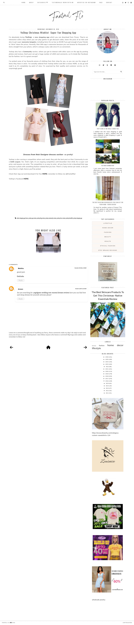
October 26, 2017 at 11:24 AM (80, 288)
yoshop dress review (61, 218)
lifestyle (107, 223)
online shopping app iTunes (22, 218)
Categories (41, 2)
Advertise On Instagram (86, 2)
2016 (107, 381)
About (31, 2)
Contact (109, 2)
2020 (107, 371)
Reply (21, 280)
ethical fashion (107, 245)
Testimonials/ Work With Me (63, 2)
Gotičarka (20, 276)
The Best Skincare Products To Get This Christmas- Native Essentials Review (108, 295)
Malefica (21, 268)
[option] (48, 242)
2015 (107, 383)
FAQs (101, 2)
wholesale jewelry (98, 600)
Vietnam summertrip (107, 165)
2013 (107, 388)
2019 (107, 373)
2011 (107, 393)
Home (24, 2)
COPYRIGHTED (127, 622)
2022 (107, 366)
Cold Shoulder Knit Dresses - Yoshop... (48, 248)
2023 (107, 364)
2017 (107, 378)
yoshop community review (50, 218)
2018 (107, 376)
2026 (107, 357)
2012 (107, 390)
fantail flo (6, 622)
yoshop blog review (41, 218)
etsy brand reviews (107, 250)
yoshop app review (32, 218)
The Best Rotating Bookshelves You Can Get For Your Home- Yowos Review (107, 203)
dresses (20, 289)
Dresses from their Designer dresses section (43, 154)
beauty (108, 236)
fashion (108, 232)
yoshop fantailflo (69, 218)
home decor (107, 227)
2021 (107, 369)
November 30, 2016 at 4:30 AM (80, 268)
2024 (107, 361)
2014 (107, 386)
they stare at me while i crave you (108, 129)
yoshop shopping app (77, 218)
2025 (107, 359)
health (108, 241)
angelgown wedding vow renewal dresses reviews (51, 293)
